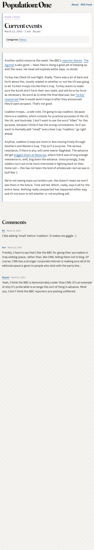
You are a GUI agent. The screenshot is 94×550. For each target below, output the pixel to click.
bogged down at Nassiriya (30, 155)
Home (8, 16)
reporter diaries (72, 60)
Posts (17, 16)
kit (3, 230)
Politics (22, 39)
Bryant (5, 277)
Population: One (26, 4)
